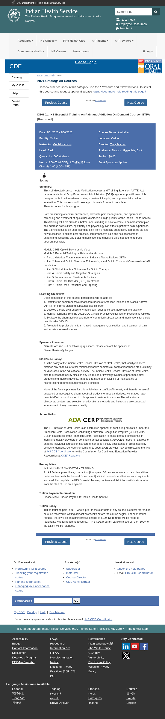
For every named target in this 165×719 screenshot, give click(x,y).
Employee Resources (133, 24)
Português (95, 698)
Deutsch (131, 688)
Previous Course (56, 102)
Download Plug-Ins (24, 657)
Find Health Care (74, 40)
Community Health (30, 51)
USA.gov (94, 652)
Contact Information (25, 648)
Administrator (78, 581)
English (131, 702)
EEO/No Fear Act (23, 662)
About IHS (24, 40)
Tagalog (55, 688)
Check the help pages (131, 568)
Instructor (72, 573)
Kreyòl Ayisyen (59, 702)
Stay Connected (132, 638)
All (53, 75)
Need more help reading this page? (123, 91)
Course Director (76, 577)
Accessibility (20, 638)
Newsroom (80, 51)
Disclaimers (57, 612)
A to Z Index (127, 19)
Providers (123, 40)
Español (17, 688)
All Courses (100, 100)
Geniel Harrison (62, 144)
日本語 (130, 693)
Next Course (135, 102)
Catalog (17, 77)
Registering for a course (30, 568)
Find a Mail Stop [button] (137, 628)
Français (94, 688)
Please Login (85, 62)
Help (15, 93)
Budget (16, 643)
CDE (15, 66)
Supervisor (73, 568)
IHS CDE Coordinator (59, 451)
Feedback (126, 28)
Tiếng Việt (18, 698)
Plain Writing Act (99, 643)
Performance (96, 638)
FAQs (54, 638)
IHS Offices (47, 40)
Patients (99, 40)
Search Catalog (23, 600)
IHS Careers (59, 51)
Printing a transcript (28, 581)
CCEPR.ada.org (70, 455)
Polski (92, 693)
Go (76, 600)
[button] (155, 11)
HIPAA (54, 652)
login (96, 91)
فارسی (130, 698)
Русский (55, 693)
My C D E (18, 85)
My (19, 612)
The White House (99, 648)
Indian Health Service (51, 11)
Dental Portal (16, 103)
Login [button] (148, 51)
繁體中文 (18, 693)
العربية (54, 698)
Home (39, 75)
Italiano (93, 702)
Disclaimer (19, 652)
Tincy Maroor (118, 144)
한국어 (16, 702)
